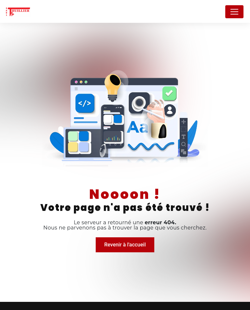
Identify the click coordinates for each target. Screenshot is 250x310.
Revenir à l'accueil (125, 245)
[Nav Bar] (234, 11)
